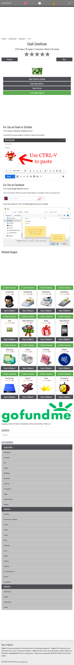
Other (6, 607)
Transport (7, 582)
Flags (6, 494)
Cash (29, 39)
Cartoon (7, 484)
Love (5, 551)
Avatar (6, 468)
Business (22, 39)
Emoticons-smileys (10, 519)
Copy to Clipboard (9, 310)
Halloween (7, 602)
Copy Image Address (37, 83)
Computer (7, 489)
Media (6, 504)
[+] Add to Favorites (9, 287)
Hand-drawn (8, 499)
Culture (6, 514)
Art (5, 463)
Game (6, 535)
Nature (6, 561)
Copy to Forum (37, 88)
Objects (7, 566)
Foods (6, 524)
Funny (6, 530)
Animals (6, 457)
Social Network (9, 571)
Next (64, 59)
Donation (5, 424)
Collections (12, 39)
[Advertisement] (37, 21)
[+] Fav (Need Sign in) (37, 93)
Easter (6, 597)
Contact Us (23, 662)
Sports (6, 577)
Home (4, 39)
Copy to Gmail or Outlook (37, 79)
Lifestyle (7, 545)
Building (7, 473)
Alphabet (7, 452)
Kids (5, 540)
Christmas (7, 592)
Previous (9, 59)
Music (6, 556)
